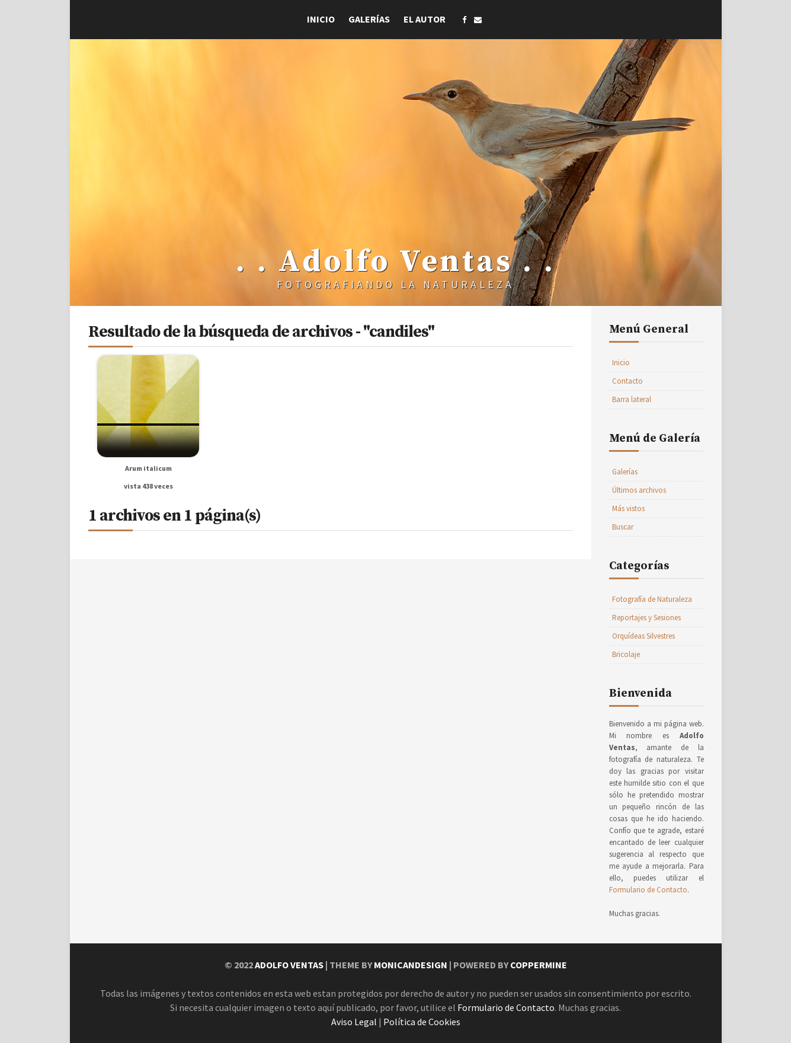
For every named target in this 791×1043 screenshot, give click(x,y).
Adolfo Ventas (289, 965)
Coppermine (538, 965)
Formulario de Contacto (648, 890)
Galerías (369, 19)
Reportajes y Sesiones (646, 618)
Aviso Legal (354, 1022)
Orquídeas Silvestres (643, 636)
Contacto (627, 381)
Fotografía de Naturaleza (652, 599)
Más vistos (628, 508)
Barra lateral (631, 399)
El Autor (424, 19)
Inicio (321, 19)
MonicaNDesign (410, 965)
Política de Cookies (421, 1022)
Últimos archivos (639, 490)
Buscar (622, 527)
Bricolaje (626, 654)
